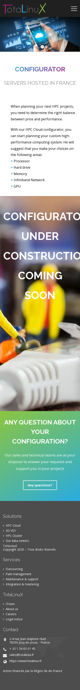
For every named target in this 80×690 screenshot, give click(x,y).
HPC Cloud (13, 525)
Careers (11, 614)
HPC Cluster (14, 536)
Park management (18, 574)
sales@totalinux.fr (21, 655)
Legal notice (14, 619)
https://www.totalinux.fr (25, 661)
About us (12, 609)
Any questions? (40, 485)
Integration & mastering (22, 584)
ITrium (10, 604)
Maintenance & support (22, 579)
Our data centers (17, 541)
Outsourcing (14, 569)
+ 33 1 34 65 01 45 (22, 649)
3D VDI (11, 531)
